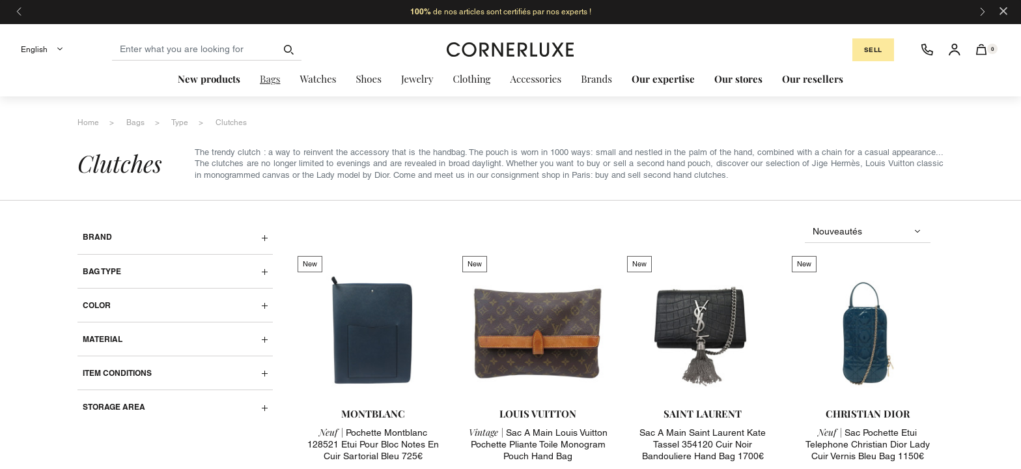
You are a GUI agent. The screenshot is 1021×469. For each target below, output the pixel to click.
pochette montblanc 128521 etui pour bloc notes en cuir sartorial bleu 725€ (373, 444)
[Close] (1003, 10)
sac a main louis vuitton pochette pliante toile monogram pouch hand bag (538, 444)
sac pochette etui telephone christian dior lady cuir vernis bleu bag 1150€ (867, 444)
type (179, 122)
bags (135, 122)
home (88, 122)
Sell (873, 50)
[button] (981, 49)
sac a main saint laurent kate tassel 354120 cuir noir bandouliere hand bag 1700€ (702, 444)
